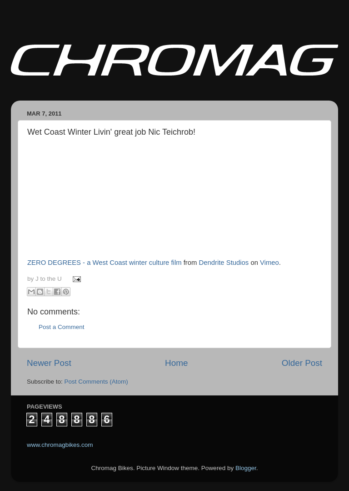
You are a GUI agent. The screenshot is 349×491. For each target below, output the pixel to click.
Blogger (245, 468)
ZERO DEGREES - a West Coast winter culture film (104, 262)
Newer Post (49, 363)
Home (176, 363)
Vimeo (269, 262)
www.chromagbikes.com (60, 444)
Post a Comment (62, 327)
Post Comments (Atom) (96, 381)
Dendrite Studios (224, 262)
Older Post (302, 363)
